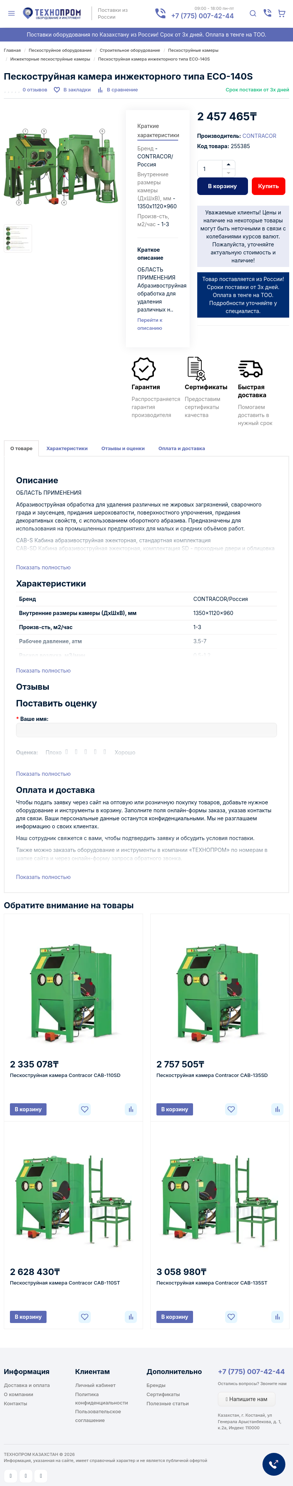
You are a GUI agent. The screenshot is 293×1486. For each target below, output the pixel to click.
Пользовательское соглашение (98, 1415)
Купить (268, 186)
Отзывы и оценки (123, 448)
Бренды (156, 1385)
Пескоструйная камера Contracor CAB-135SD (212, 1075)
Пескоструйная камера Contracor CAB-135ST (211, 1283)
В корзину (222, 186)
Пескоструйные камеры (193, 50)
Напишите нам (246, 1399)
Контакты (15, 1403)
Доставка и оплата (27, 1385)
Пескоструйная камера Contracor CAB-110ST (65, 1283)
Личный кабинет (95, 1385)
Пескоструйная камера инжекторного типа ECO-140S (154, 59)
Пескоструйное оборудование (60, 50)
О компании (18, 1394)
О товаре (21, 448)
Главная (12, 50)
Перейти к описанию (150, 324)
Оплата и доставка (181, 448)
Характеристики (66, 448)
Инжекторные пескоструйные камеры (50, 59)
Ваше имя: (34, 719)
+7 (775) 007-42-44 (251, 1372)
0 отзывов (35, 89)
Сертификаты (163, 1394)
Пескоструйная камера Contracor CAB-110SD (65, 1075)
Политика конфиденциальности (101, 1398)
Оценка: (27, 752)
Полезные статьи (167, 1403)
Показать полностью (43, 567)
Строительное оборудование (130, 50)
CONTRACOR (260, 136)
